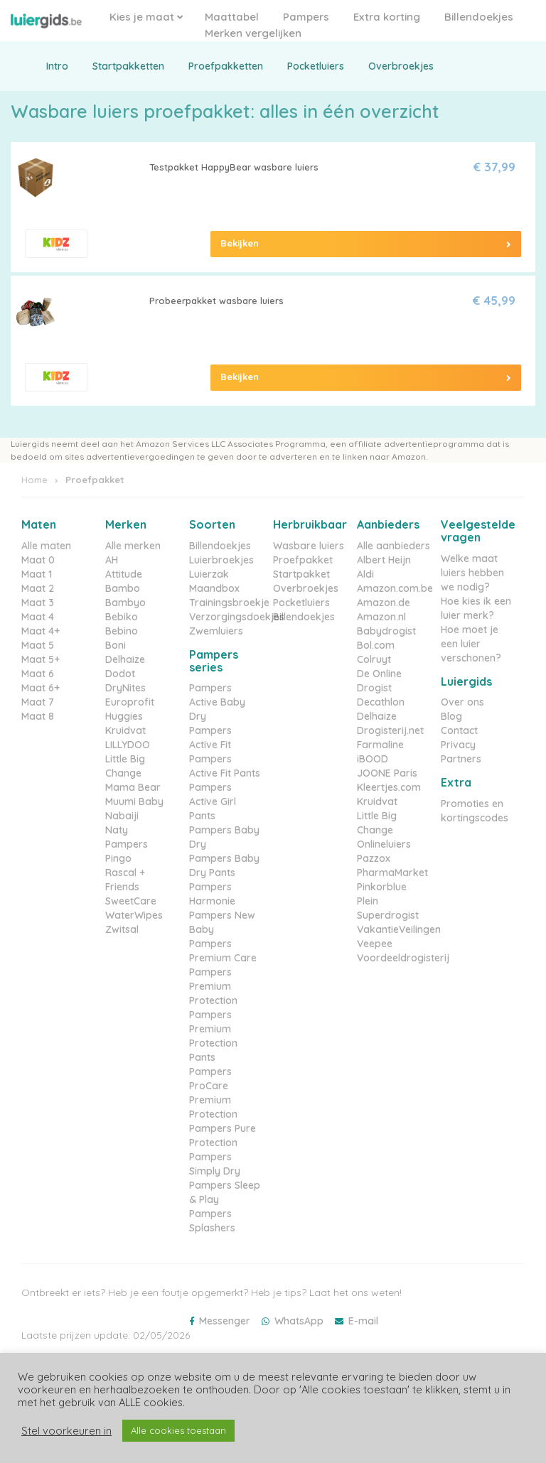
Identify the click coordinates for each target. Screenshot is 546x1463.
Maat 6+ (40, 687)
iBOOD (372, 758)
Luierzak (209, 574)
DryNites (125, 687)
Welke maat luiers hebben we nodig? (472, 572)
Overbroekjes (401, 66)
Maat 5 (37, 645)
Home (34, 479)
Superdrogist (388, 915)
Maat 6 (37, 673)
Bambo (122, 588)
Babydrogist (386, 631)
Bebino (121, 631)
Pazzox (373, 858)
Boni (115, 645)
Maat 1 (36, 574)
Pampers (306, 16)
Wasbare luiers (308, 545)
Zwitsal (122, 929)
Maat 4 (37, 616)
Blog (451, 716)
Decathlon (381, 702)
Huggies (124, 716)
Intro (57, 66)
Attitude (123, 574)
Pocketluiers (315, 66)
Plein (367, 901)
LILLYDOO (127, 744)
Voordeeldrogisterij (403, 957)
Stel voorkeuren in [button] (66, 1431)
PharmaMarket (392, 872)
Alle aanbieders (393, 545)
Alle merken (133, 545)
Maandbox (214, 588)
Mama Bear (133, 787)
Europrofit (129, 702)
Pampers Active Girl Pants (212, 801)
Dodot (120, 673)
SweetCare (130, 901)
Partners (461, 758)
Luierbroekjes (221, 560)
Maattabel (232, 16)
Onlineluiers (384, 844)
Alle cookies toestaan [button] (178, 1430)
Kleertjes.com (389, 787)
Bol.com (376, 645)
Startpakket (301, 574)
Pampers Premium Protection (213, 986)
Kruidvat (125, 730)
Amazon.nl (381, 616)
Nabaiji (122, 815)
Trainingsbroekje (229, 602)
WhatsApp (298, 1320)
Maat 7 (37, 702)
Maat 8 (37, 716)
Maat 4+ (40, 631)
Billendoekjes (478, 16)
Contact (459, 730)
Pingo (118, 858)
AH (111, 560)
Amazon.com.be (395, 588)
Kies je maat (146, 16)
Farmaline (380, 744)
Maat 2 (37, 588)
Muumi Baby (134, 801)
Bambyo (125, 602)
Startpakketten (128, 66)
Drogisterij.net (390, 730)
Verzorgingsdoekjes (236, 616)
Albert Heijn (384, 560)
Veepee (374, 943)
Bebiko (121, 616)
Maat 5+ (40, 659)
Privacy (458, 744)
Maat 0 (38, 560)
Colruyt (374, 659)
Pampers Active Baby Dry (217, 702)
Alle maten (46, 545)
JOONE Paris (387, 773)
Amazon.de (383, 602)
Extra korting (386, 16)
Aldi (365, 574)
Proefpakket (303, 560)
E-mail (363, 1320)
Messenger (224, 1320)
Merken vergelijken (253, 33)
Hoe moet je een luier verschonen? (471, 643)
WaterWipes (134, 915)
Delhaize (125, 659)
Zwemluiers (216, 631)
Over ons (462, 702)
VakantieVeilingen (399, 929)
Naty (116, 830)
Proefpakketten (225, 66)
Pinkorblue (382, 886)
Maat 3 (37, 602)
